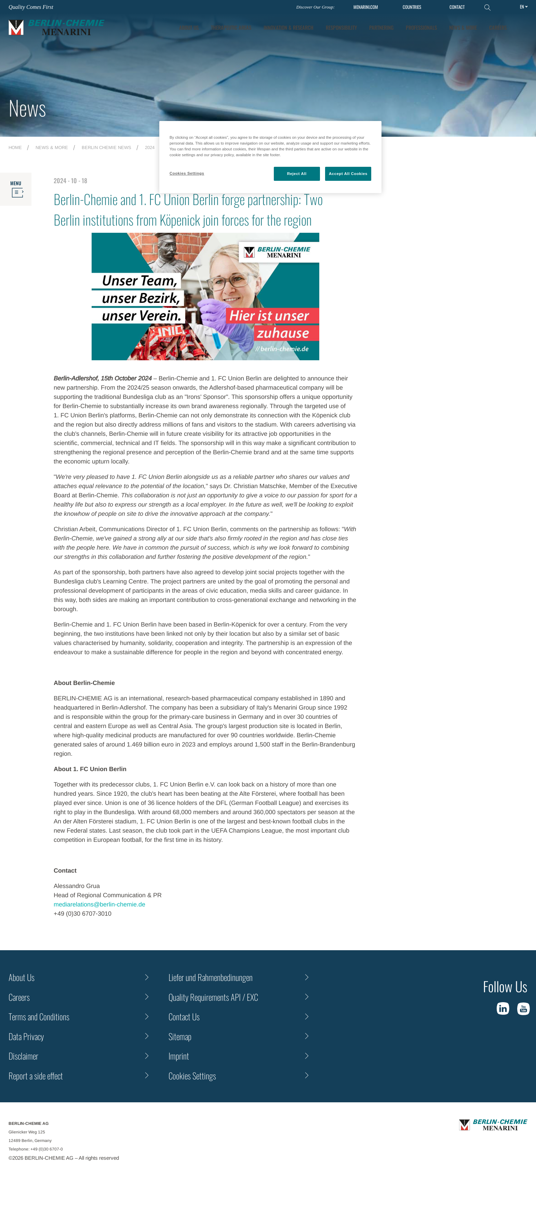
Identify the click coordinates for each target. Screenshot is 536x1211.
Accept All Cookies (348, 174)
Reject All (297, 174)
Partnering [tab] (381, 27)
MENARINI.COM (365, 7)
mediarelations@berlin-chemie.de (99, 904)
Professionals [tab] (421, 27)
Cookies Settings (192, 1075)
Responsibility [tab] (341, 27)
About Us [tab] (189, 27)
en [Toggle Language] (522, 6)
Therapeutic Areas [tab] (231, 27)
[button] (522, 27)
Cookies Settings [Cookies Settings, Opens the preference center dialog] (187, 173)
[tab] (288, 27)
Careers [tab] (498, 27)
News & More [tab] (463, 27)
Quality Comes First (31, 7)
